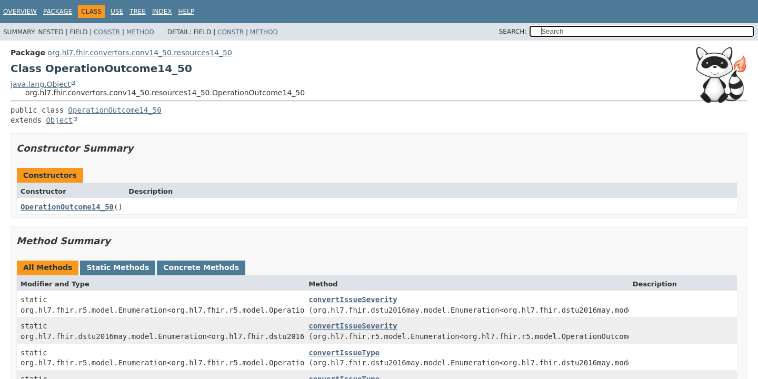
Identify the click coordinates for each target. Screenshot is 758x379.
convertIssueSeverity (352, 299)
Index (162, 11)
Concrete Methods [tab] (201, 267)
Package (57, 11)
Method (140, 32)
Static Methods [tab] (117, 267)
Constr (107, 32)
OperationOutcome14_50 (115, 110)
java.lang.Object (41, 84)
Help (186, 11)
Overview (20, 11)
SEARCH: (513, 31)
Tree (137, 11)
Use (117, 11)
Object (59, 120)
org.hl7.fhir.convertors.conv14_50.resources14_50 (139, 52)
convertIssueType (344, 352)
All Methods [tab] (47, 267)
